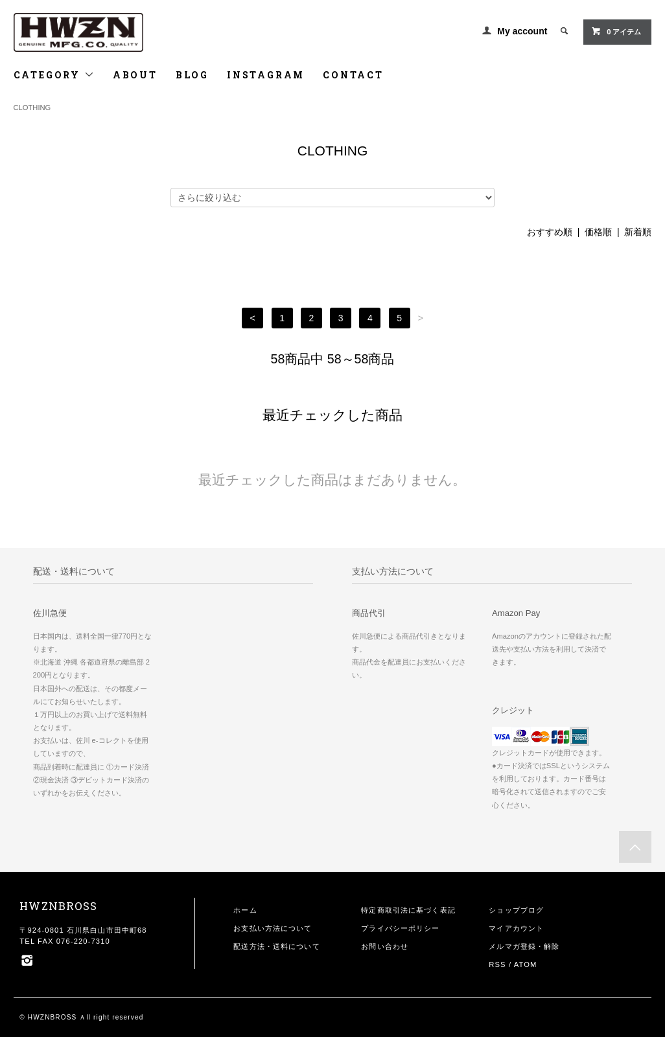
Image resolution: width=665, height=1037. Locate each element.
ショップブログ (516, 910)
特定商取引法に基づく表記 (408, 910)
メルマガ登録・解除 (524, 946)
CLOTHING (32, 107)
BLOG (192, 75)
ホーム (245, 910)
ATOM (525, 964)
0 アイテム (616, 31)
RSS (497, 964)
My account (522, 31)
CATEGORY (54, 75)
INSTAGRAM (266, 75)
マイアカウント (516, 928)
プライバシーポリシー (400, 928)
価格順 (598, 232)
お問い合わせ (384, 946)
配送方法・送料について (276, 946)
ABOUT (135, 75)
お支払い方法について (272, 928)
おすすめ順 (549, 232)
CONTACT (353, 75)
